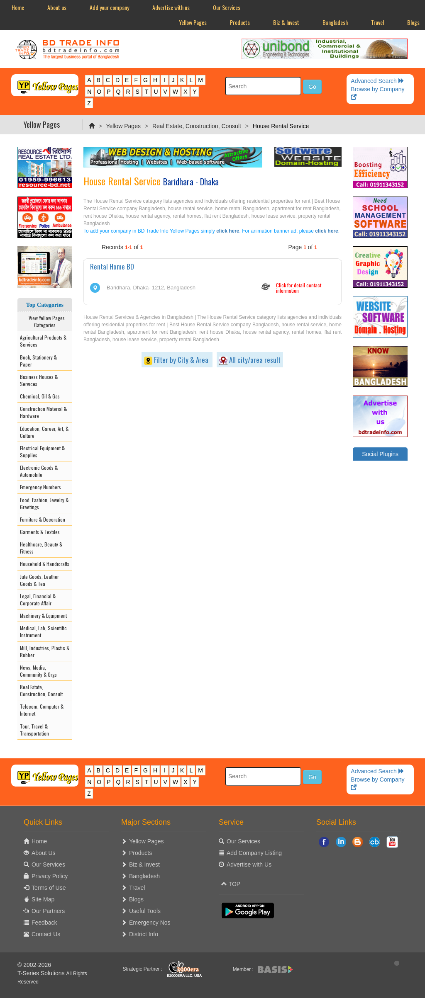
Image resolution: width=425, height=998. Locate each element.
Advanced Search (377, 81)
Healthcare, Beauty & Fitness (41, 548)
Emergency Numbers (40, 487)
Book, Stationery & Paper (38, 361)
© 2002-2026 (34, 965)
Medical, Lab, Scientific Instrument (43, 631)
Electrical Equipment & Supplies (42, 451)
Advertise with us (171, 7)
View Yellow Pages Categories (45, 321)
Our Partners (48, 911)
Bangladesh (335, 22)
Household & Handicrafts (44, 563)
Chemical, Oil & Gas (40, 396)
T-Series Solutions (41, 973)
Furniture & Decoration (42, 519)
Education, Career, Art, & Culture (44, 432)
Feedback (44, 922)
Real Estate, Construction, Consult (196, 126)
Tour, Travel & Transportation (34, 730)
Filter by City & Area (177, 360)
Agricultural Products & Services (43, 341)
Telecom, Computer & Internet (42, 710)
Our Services (226, 7)
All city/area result (250, 360)
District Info (143, 934)
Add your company (109, 7)
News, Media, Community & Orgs (38, 671)
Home (18, 7)
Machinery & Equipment (43, 615)
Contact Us (46, 934)
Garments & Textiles (40, 531)
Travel (377, 22)
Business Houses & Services (39, 380)
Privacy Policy (50, 876)
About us (56, 7)
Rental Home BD (112, 266)
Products (240, 22)
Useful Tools (145, 911)
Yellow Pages (193, 22)
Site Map (43, 899)
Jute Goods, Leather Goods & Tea (39, 580)
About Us (44, 853)
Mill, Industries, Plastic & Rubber (44, 651)
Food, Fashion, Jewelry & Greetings (44, 503)
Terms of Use (49, 887)
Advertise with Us (249, 864)
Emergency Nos (150, 922)
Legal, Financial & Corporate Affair (38, 599)
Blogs (136, 899)
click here (227, 231)
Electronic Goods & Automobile (39, 471)
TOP (230, 884)
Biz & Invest (286, 22)
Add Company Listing (254, 853)
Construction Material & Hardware (43, 412)
